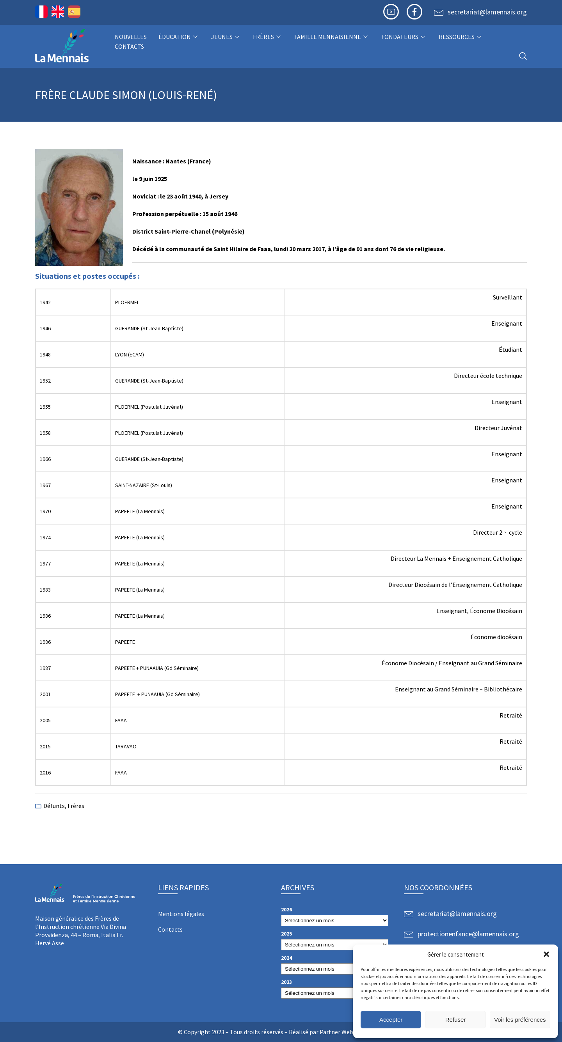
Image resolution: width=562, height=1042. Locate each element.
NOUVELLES (131, 37)
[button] (546, 954)
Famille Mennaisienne (332, 37)
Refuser (455, 1019)
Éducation (178, 37)
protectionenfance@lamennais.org (468, 933)
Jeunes (226, 37)
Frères (268, 37)
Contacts (129, 46)
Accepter (390, 1019)
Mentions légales (181, 914)
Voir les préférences (520, 1019)
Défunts (54, 806)
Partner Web (336, 1032)
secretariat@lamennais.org (487, 11)
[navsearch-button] (523, 56)
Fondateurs (404, 37)
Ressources (461, 37)
